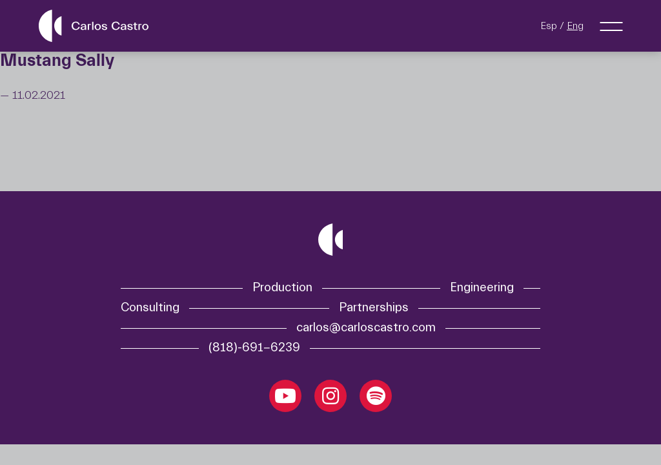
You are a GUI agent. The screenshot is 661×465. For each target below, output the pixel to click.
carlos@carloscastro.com (366, 328)
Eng (575, 26)
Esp (548, 26)
